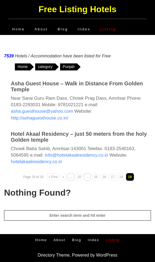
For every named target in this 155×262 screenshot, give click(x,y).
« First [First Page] (53, 177)
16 (104, 177)
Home (18, 29)
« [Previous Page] (63, 177)
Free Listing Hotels (77, 9)
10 (79, 177)
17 (112, 177)
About (41, 29)
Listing (108, 29)
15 (95, 177)
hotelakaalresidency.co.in (36, 161)
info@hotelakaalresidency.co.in (76, 155)
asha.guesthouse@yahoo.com (42, 111)
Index (84, 29)
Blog (63, 29)
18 (121, 177)
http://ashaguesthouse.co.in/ (39, 118)
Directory (46, 255)
